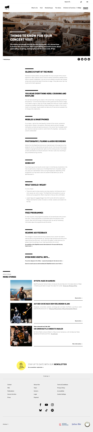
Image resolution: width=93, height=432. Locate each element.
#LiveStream (54, 334)
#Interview (66, 286)
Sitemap (5, 424)
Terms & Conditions (62, 384)
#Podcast (71, 286)
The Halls (58, 8)
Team (35, 388)
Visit (41, 8)
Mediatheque (49, 8)
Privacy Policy (61, 388)
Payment (36, 397)
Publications (10, 391)
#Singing (51, 308)
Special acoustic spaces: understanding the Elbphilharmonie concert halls (43, 263)
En (87, 2)
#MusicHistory (58, 308)
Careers (36, 391)
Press (9, 397)
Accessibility (60, 391)
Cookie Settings (61, 394)
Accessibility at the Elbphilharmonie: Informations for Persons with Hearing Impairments (44, 245)
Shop (79, 8)
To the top (45, 376)
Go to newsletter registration (35, 367)
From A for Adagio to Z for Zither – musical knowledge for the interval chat (43, 260)
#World (75, 308)
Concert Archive (11, 394)
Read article (78, 298)
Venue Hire (37, 384)
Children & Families (69, 8)
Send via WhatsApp (85, 59)
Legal (35, 394)
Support (85, 8)
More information (76, 343)
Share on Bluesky (82, 59)
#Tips (53, 49)
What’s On (34, 8)
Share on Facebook (79, 59)
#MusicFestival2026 (67, 308)
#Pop (75, 286)
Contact (9, 384)
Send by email (89, 59)
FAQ (8, 388)
